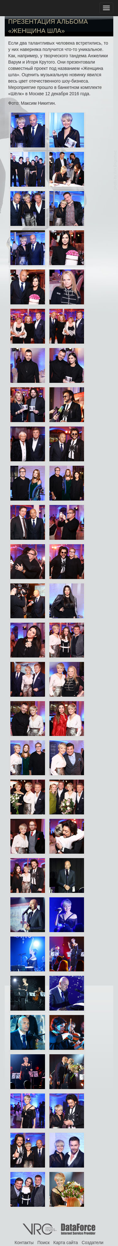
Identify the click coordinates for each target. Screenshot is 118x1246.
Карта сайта (65, 1242)
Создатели (93, 1242)
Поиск (43, 1242)
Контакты (23, 1242)
